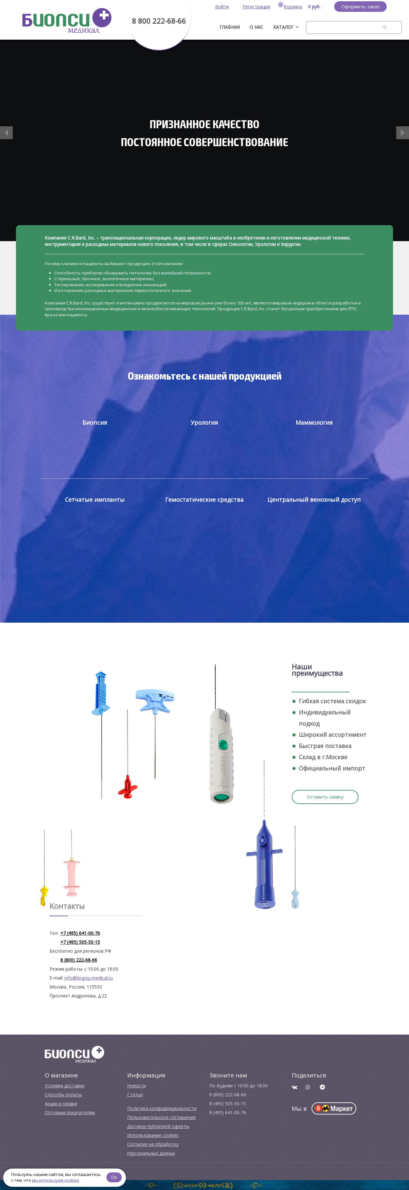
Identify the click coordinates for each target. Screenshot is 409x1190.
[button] (6, 132)
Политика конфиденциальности (162, 1108)
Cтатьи (135, 1094)
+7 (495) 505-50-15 (80, 942)
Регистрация (256, 7)
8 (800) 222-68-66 (78, 960)
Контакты (348, 27)
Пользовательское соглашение (161, 1117)
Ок (114, 1177)
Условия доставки (64, 1086)
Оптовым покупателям (70, 1112)
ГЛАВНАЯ (230, 27)
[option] (204, 140)
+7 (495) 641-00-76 (80, 933)
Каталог (283, 27)
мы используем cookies (55, 1180)
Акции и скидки (61, 1103)
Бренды (317, 27)
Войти (222, 7)
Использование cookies (153, 1135)
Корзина (293, 7)
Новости (136, 1086)
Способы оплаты (63, 1094)
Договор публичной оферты (158, 1126)
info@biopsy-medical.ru (89, 978)
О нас (256, 27)
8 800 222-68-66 (159, 21)
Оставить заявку (325, 797)
